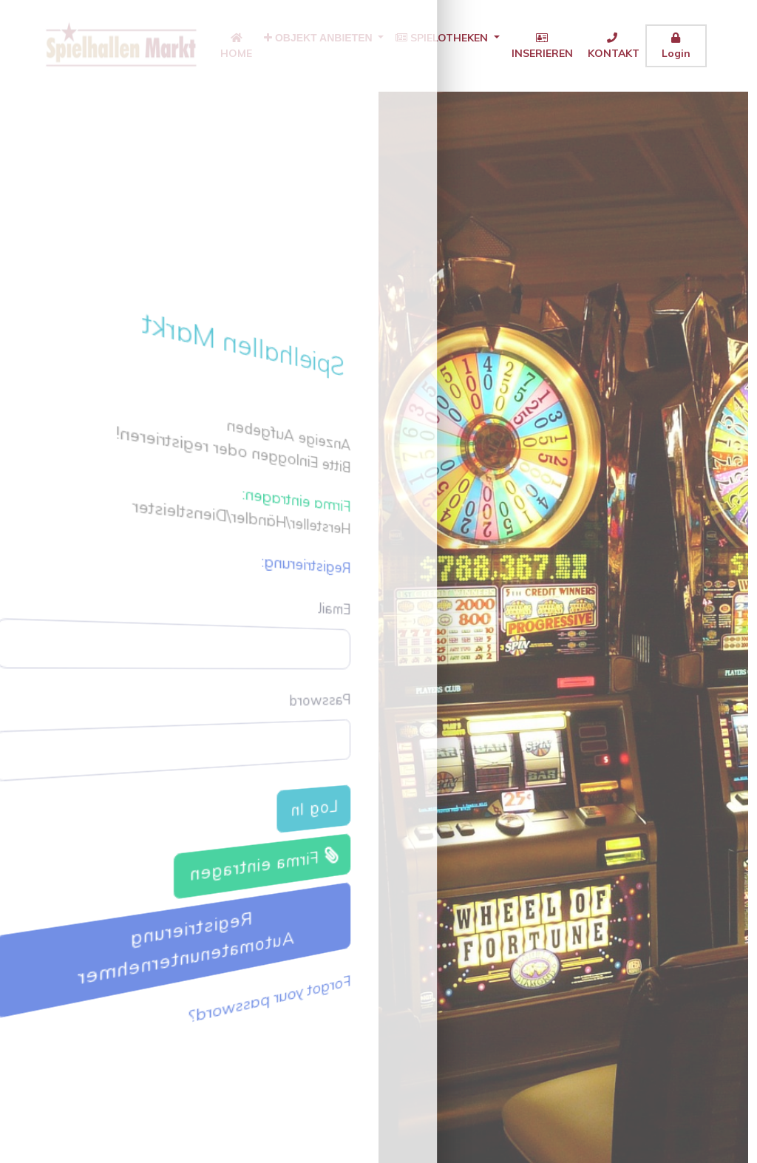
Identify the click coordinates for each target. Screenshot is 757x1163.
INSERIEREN (542, 46)
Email (347, 605)
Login (676, 46)
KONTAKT (612, 46)
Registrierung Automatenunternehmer (191, 945)
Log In (324, 816)
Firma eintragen (270, 872)
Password (331, 702)
